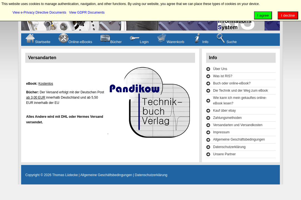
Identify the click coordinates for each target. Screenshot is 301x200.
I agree (263, 15)
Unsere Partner (224, 154)
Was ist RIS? (222, 76)
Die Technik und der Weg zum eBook (240, 90)
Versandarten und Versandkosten (237, 125)
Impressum (221, 132)
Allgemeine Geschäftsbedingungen (239, 139)
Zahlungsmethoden (227, 118)
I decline (288, 15)
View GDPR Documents (87, 12)
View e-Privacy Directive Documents (39, 12)
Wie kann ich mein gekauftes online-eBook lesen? (240, 100)
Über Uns (220, 69)
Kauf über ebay (224, 110)
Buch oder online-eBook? (232, 83)
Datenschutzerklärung (229, 147)
